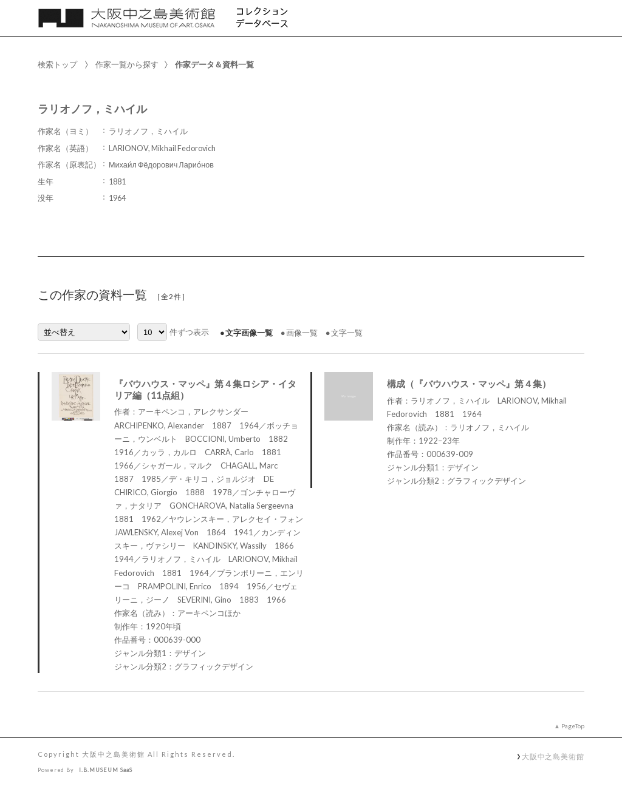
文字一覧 (347, 332)
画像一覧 (302, 332)
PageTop (572, 725)
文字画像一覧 (249, 332)
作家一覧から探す (127, 64)
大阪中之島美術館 (553, 756)
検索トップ (57, 64)
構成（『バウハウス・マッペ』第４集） (469, 383)
